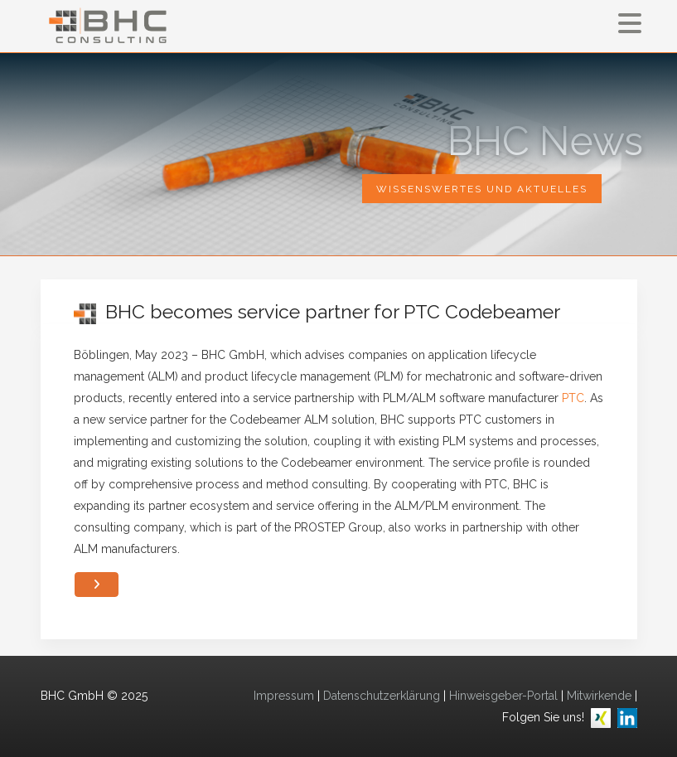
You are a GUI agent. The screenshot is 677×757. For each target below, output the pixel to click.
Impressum (284, 695)
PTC (573, 398)
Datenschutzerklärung (381, 695)
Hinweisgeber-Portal (503, 695)
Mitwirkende (599, 695)
